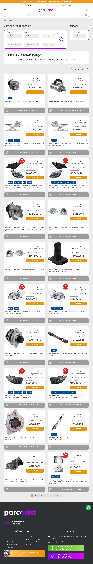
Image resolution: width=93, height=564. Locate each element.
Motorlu (29, 182)
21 (54, 495)
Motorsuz (17, 140)
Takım (57, 476)
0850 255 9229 (68, 1)
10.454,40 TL (30, 381)
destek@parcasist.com (58, 542)
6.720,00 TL (31, 299)
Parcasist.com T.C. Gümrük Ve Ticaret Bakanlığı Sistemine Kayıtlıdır (26, 553)
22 (57, 495)
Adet (9, 98)
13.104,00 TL (30, 170)
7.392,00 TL (30, 296)
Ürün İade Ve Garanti (34, 542)
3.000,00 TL (78, 256)
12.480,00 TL (32, 173)
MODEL (26, 32)
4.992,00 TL (75, 467)
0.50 (53, 476)
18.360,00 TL (78, 88)
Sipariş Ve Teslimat (13, 542)
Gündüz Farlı (18, 182)
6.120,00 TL (34, 466)
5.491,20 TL (74, 465)
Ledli (24, 182)
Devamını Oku (9, 231)
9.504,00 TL (31, 383)
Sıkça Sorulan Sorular (34, 539)
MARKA (9, 32)
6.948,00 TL (78, 424)
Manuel (54, 350)
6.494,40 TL (35, 340)
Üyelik (9, 537)
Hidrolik (54, 434)
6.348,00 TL (78, 340)
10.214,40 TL (35, 214)
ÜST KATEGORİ (76, 32)
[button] (14, 36)
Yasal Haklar (31, 537)
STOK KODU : (35, 84)
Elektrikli (10, 140)
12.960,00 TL (78, 214)
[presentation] (6, 98)
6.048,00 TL (35, 424)
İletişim (30, 544)
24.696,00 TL (35, 88)
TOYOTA (10, 20)
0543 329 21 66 (69, 5)
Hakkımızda (10, 547)
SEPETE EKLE (35, 92)
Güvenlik (9, 539)
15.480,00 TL (35, 130)
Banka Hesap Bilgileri (13, 544)
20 (51, 495)
